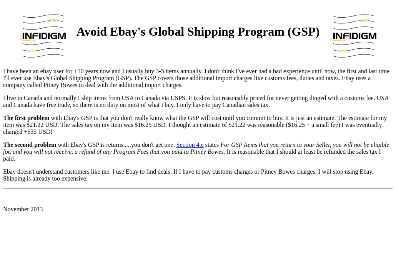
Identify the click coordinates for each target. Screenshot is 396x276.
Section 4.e (190, 144)
